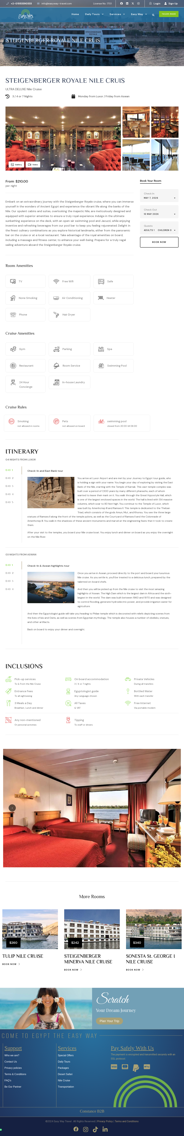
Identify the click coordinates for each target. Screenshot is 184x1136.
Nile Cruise (64, 1080)
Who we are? (12, 1055)
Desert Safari (65, 1074)
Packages (63, 1068)
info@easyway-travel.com (57, 3)
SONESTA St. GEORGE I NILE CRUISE (150, 959)
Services (115, 14)
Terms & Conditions (15, 1074)
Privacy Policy (105, 1121)
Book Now (11, 964)
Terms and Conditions (127, 1121)
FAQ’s (8, 1080)
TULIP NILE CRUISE (22, 956)
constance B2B (92, 1111)
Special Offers (66, 1055)
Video (33, 164)
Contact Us (11, 1061)
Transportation (66, 1086)
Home (75, 14)
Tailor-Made (169, 14)
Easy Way (137, 14)
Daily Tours (92, 14)
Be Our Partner (13, 1086)
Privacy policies (13, 1068)
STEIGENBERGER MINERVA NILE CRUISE (88, 959)
